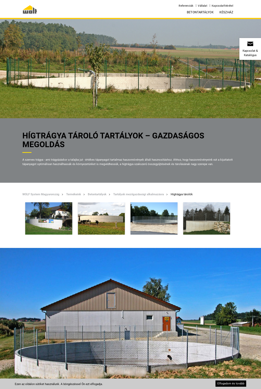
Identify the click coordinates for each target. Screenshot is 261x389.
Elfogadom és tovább (230, 383)
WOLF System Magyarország (40, 194)
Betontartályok (200, 12)
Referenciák (186, 5)
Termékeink (73, 194)
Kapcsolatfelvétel (222, 5)
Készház (226, 12)
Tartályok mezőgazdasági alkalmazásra (138, 194)
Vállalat (202, 5)
